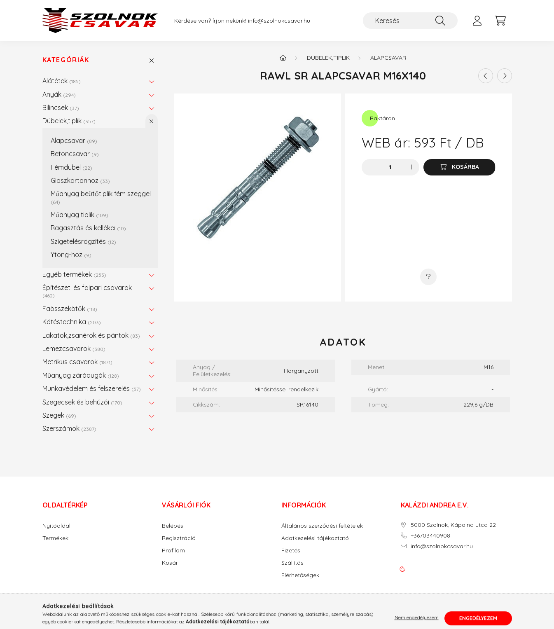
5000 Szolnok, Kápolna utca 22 (453, 524)
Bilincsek (60, 107)
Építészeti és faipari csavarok (87, 291)
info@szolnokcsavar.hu (279, 20)
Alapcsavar (74, 140)
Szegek (59, 415)
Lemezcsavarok (73, 348)
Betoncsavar (75, 154)
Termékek (55, 538)
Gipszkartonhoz (80, 180)
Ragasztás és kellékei (88, 228)
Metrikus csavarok (77, 362)
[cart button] (500, 20)
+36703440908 (430, 535)
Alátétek (61, 81)
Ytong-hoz (71, 254)
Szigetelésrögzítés (83, 241)
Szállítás (292, 562)
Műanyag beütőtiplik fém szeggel (101, 197)
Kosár (170, 562)
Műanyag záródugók (80, 375)
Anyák (59, 94)
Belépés (172, 525)
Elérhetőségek (300, 575)
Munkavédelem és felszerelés (91, 388)
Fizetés (290, 550)
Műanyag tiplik (79, 214)
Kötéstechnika (71, 322)
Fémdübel (71, 167)
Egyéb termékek (74, 274)
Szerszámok (69, 428)
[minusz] (370, 167)
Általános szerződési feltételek (322, 525)
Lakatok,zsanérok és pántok (91, 335)
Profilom (173, 550)
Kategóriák (65, 60)
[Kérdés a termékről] (428, 277)
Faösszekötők (69, 308)
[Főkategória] (283, 57)
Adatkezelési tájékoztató (315, 538)
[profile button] (477, 20)
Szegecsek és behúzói (82, 402)
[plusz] (411, 167)
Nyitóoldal (56, 525)
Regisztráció (179, 538)
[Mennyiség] (390, 167)
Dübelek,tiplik (69, 121)
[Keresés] (410, 20)
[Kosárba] (459, 167)
